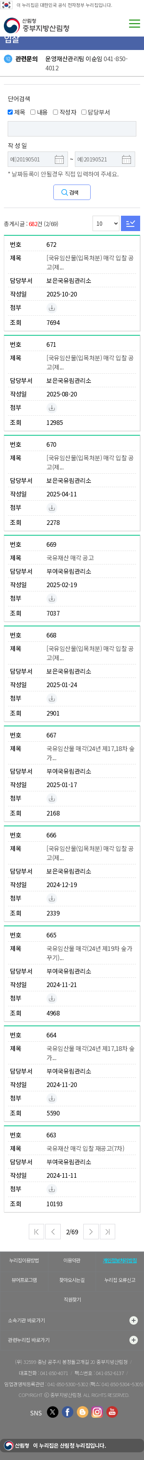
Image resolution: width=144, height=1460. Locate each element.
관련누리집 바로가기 (73, 1340)
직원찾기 (72, 1299)
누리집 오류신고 (119, 1280)
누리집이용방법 (24, 1260)
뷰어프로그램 (24, 1280)
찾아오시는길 (71, 1280)
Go (130, 223)
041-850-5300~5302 (68, 1384)
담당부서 (95, 112)
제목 (16, 112)
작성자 (64, 112)
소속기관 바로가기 (73, 1320)
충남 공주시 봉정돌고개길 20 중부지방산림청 (82, 1361)
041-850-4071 (54, 1373)
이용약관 (71, 1260)
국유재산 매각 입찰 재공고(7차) (85, 1148)
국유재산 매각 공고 (70, 557)
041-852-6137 (110, 1373)
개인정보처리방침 (120, 1260)
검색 (74, 192)
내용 (39, 112)
